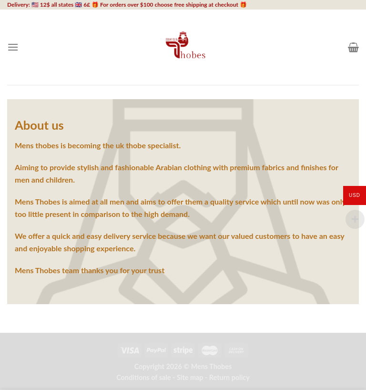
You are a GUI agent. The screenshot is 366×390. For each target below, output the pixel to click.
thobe (136, 145)
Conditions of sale (143, 377)
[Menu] (13, 47)
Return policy (229, 377)
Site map (190, 377)
